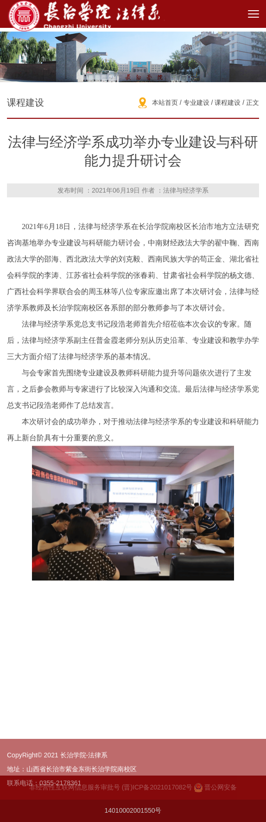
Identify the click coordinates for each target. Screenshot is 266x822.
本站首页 (165, 103)
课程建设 (228, 103)
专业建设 (196, 103)
